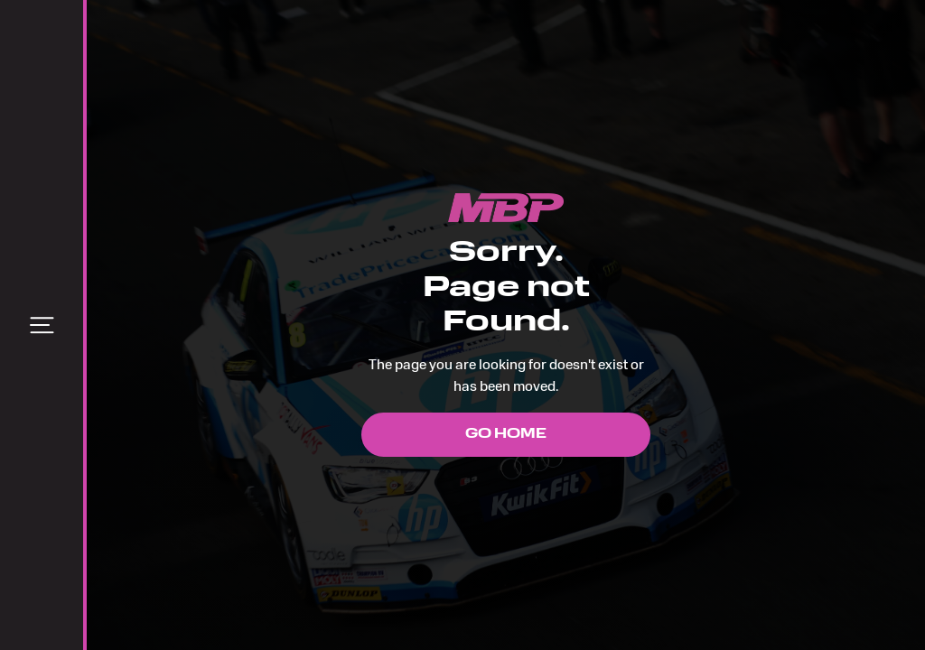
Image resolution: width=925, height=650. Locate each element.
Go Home (506, 434)
